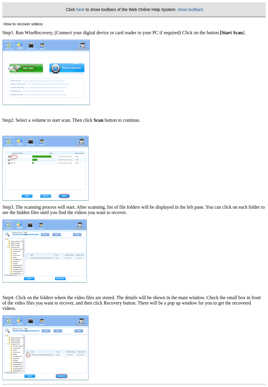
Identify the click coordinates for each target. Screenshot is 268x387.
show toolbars (190, 9)
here (80, 9)
